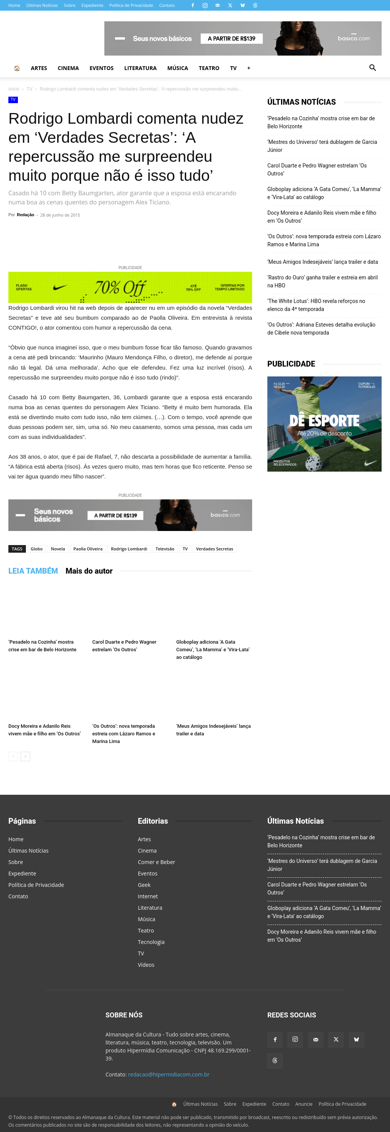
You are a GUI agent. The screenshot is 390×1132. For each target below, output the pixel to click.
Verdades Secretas (214, 549)
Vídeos (146, 964)
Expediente (92, 5)
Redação (25, 214)
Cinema (68, 68)
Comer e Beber (156, 862)
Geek (144, 884)
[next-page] (25, 756)
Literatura (140, 68)
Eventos (101, 68)
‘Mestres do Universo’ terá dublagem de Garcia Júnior (322, 146)
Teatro (209, 68)
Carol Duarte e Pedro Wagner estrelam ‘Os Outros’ (317, 170)
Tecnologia (151, 941)
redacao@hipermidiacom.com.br (168, 1074)
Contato (167, 5)
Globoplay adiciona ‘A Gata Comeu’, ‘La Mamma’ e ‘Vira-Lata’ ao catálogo (213, 649)
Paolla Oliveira (88, 549)
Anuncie (304, 1104)
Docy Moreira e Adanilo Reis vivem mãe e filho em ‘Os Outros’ (321, 217)
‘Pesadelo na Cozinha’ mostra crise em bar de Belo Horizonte (321, 122)
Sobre (69, 5)
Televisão (164, 549)
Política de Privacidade (131, 5)
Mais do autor (89, 571)
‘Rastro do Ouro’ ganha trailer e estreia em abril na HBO (322, 281)
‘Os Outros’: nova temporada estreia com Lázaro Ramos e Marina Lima (123, 733)
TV (233, 68)
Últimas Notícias (42, 5)
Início (13, 89)
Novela (58, 549)
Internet (148, 896)
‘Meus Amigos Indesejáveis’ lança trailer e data (322, 262)
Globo (37, 549)
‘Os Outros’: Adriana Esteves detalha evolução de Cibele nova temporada (321, 329)
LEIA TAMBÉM (33, 571)
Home (14, 5)
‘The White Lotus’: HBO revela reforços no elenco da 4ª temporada (316, 305)
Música (177, 68)
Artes (39, 68)
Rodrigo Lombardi (129, 549)
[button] (372, 68)
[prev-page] (13, 756)
